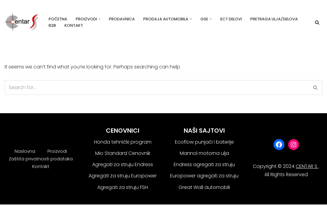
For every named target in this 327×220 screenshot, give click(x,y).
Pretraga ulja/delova (274, 19)
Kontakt (73, 25)
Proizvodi (57, 151)
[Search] (317, 22)
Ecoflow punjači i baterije (204, 141)
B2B (52, 25)
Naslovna (25, 151)
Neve (10, 212)
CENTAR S (307, 166)
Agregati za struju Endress (122, 164)
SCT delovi (231, 19)
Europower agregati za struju (204, 175)
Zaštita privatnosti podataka (41, 158)
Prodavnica (122, 19)
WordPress (62, 212)
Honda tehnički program (122, 141)
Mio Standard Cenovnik (122, 153)
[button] (99, 19)
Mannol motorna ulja (204, 153)
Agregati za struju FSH (122, 187)
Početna (58, 19)
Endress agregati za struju (204, 164)
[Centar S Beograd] (21, 22)
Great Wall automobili (204, 187)
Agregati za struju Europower (123, 175)
